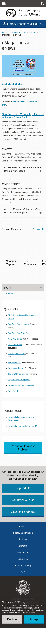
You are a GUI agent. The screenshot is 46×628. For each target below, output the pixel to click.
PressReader (13, 391)
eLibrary (32, 33)
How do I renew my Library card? (22, 426)
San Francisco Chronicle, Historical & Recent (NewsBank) (23, 116)
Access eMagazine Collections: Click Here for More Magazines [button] (22, 211)
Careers (23, 546)
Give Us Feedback (23, 512)
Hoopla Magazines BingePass (21, 385)
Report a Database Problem (23, 447)
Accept (34, 619)
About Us (22, 526)
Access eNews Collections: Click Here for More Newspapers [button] (22, 169)
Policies (23, 539)
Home (4, 33)
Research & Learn (18, 33)
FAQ (23, 572)
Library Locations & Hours (24, 23)
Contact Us (23, 559)
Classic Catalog (23, 565)
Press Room (23, 552)
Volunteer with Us (23, 500)
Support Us (23, 488)
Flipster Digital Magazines (19, 380)
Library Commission (23, 533)
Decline (12, 619)
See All (7, 287)
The (18, 374)
